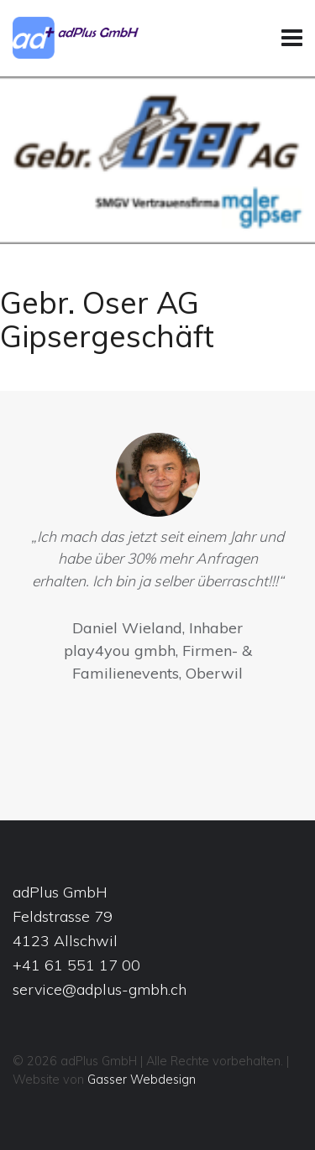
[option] (157, 562)
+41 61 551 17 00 (76, 965)
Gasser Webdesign (141, 1079)
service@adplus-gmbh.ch (99, 989)
